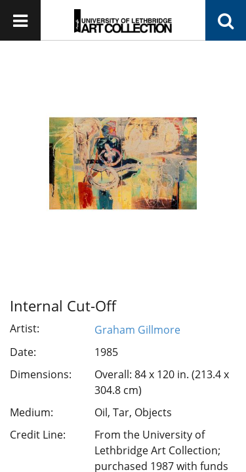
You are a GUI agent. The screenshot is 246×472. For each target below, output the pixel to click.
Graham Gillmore (137, 330)
